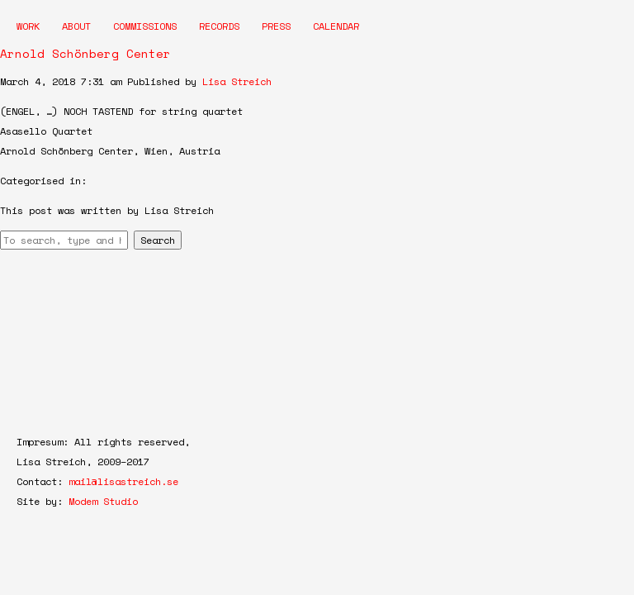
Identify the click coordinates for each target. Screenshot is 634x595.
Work (28, 26)
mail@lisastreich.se (123, 481)
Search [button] (157, 240)
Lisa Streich (237, 81)
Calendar (336, 26)
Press (276, 26)
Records (219, 26)
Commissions (145, 26)
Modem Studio (103, 501)
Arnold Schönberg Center (85, 53)
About (76, 26)
